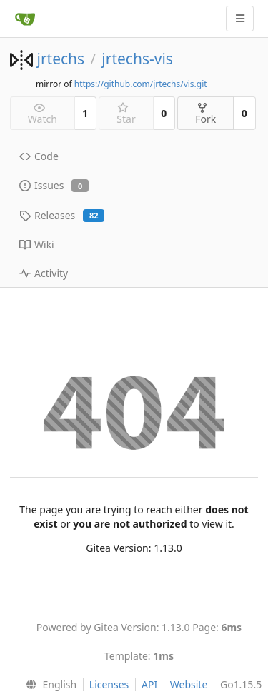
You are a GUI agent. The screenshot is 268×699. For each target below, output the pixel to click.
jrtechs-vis (137, 59)
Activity (43, 273)
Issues (54, 185)
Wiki (36, 244)
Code (39, 156)
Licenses (109, 684)
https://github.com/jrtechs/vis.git (140, 84)
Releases (61, 215)
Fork (205, 114)
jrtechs (60, 59)
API (149, 684)
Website (189, 684)
